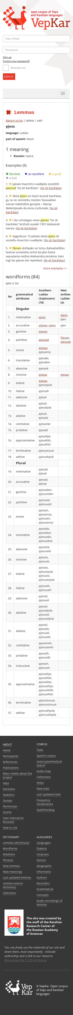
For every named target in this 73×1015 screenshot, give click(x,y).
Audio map (44, 771)
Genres (41, 860)
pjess (42, 317)
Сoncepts (43, 895)
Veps (6, 783)
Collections (44, 777)
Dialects (42, 848)
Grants (7, 812)
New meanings (12, 871)
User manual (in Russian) (13, 820)
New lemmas (11, 866)
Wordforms (10, 848)
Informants (44, 871)
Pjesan (65, 337)
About (7, 744)
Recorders (43, 883)
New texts (43, 788)
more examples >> (55, 268)
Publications (11, 767)
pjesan (43, 325)
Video (40, 783)
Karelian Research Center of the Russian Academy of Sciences (44, 928)
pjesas (43, 374)
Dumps (7, 800)
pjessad (44, 340)
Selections (9, 893)
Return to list (14, 120)
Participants (10, 756)
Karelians (9, 789)
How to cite (10, 827)
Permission (10, 806)
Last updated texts (49, 794)
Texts (40, 750)
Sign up (7, 57)
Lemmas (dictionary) (16, 842)
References (10, 762)
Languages (44, 842)
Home (7, 750)
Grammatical (45, 889)
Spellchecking (46, 810)
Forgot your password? (16, 61)
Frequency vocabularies (45, 802)
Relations (9, 854)
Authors (42, 877)
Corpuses (43, 854)
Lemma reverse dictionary (13, 885)
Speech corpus (46, 755)
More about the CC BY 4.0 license (25, 960)
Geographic (44, 866)
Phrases (8, 860)
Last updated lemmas (17, 877)
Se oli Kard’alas (51, 188)
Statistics (9, 795)
